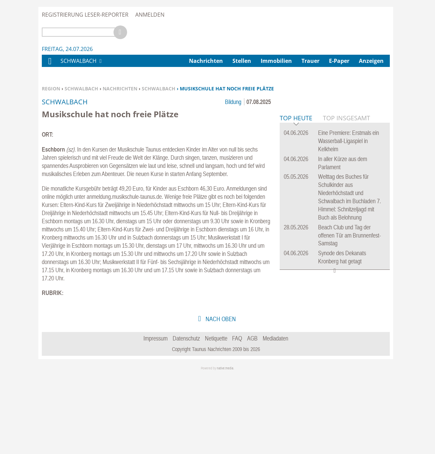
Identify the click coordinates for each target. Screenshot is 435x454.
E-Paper (339, 61)
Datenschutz (186, 416)
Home (50, 65)
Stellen (241, 61)
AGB (252, 416)
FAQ (237, 416)
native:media (225, 446)
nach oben (220, 397)
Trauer (310, 61)
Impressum (155, 416)
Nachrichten (120, 88)
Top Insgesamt (346, 222)
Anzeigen (371, 61)
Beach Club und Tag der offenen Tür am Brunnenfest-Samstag (349, 339)
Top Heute (296, 222)
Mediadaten (275, 416)
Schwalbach (81, 88)
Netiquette (216, 416)
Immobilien (276, 61)
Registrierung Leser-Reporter (85, 14)
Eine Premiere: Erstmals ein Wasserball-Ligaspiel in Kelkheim (348, 245)
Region (51, 88)
